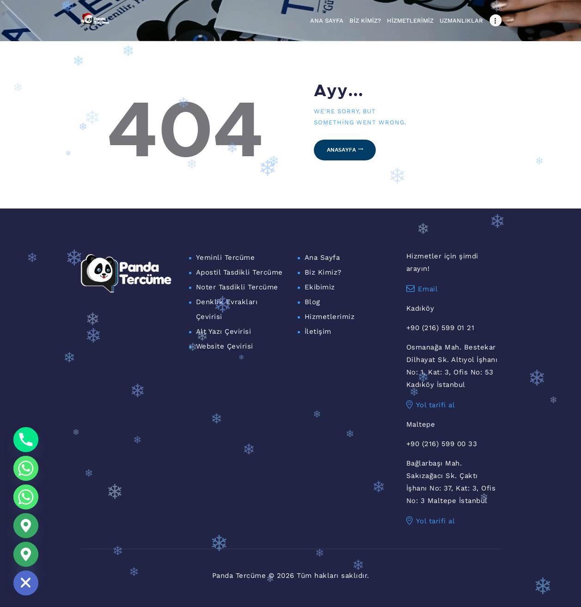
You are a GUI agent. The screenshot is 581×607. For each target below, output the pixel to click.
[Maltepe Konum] (25, 554)
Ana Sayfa (322, 257)
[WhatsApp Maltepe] (25, 496)
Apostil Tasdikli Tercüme (239, 272)
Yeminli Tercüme (225, 257)
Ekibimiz (320, 287)
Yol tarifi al (430, 405)
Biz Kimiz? (323, 272)
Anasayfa (341, 150)
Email (422, 289)
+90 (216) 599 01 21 (440, 328)
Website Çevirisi (224, 346)
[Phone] (25, 439)
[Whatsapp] (25, 468)
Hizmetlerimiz (330, 317)
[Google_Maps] (25, 525)
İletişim (318, 331)
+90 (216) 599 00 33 (441, 444)
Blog (312, 302)
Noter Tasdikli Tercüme (237, 287)
